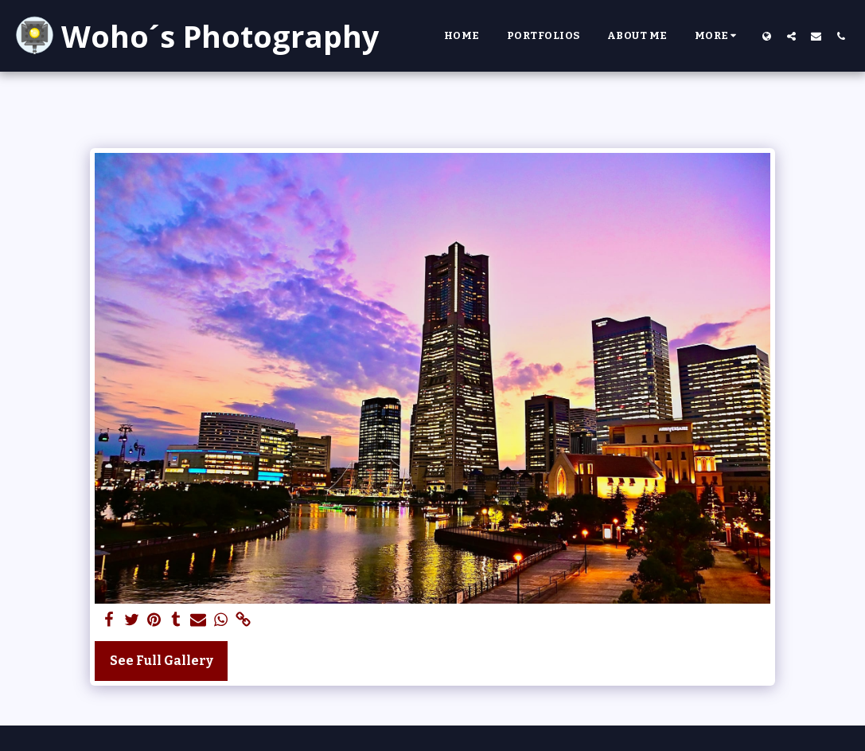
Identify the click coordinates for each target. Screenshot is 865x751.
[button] (791, 35)
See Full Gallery (161, 660)
